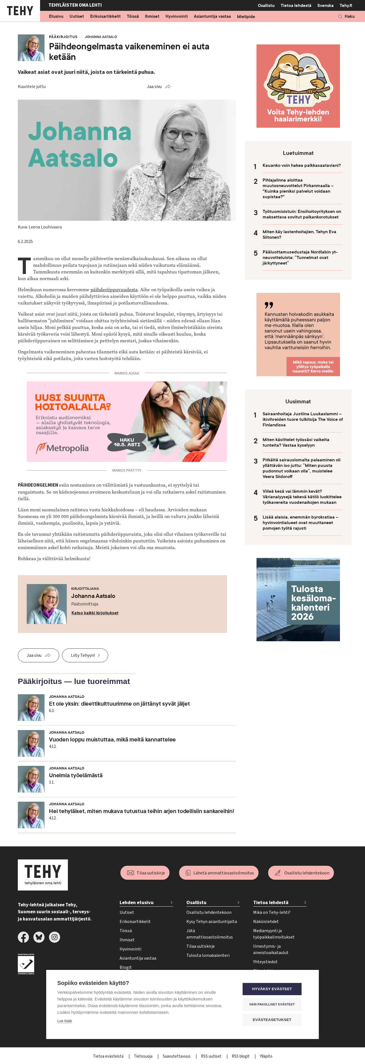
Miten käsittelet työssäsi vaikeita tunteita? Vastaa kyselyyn (296, 442)
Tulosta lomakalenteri (208, 955)
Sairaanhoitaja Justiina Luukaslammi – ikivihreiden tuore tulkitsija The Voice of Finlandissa (303, 419)
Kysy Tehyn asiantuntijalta (211, 922)
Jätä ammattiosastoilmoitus (209, 934)
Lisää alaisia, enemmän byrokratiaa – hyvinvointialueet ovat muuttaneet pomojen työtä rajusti (300, 522)
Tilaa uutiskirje (151, 873)
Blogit (126, 967)
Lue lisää (64, 1021)
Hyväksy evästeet (274, 989)
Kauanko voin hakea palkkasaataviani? (302, 165)
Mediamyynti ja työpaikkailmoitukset (274, 934)
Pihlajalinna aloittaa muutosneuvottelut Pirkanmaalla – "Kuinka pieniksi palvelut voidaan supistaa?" (298, 188)
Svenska (325, 5)
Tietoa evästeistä (108, 1056)
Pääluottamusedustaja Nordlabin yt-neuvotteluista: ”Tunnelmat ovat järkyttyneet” (300, 257)
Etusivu (56, 16)
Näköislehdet (266, 922)
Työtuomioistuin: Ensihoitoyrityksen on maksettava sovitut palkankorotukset (302, 214)
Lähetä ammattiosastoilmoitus (223, 873)
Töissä (133, 16)
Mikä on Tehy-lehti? (271, 912)
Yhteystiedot (265, 962)
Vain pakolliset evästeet (274, 1004)
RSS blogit (241, 1056)
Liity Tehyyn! (83, 655)
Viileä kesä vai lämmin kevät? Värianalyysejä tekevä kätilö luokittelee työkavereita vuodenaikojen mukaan (302, 497)
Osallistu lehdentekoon (306, 873)
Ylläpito (266, 1056)
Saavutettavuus (177, 1056)
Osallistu (266, 5)
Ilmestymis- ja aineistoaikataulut (270, 949)
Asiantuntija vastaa (212, 16)
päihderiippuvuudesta (114, 289)
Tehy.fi (346, 5)
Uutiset (77, 16)
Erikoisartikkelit (105, 16)
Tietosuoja (143, 1056)
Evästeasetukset (274, 1020)
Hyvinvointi (177, 16)
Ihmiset (152, 16)
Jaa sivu (154, 87)
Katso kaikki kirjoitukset (95, 613)
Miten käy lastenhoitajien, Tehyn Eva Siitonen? (299, 234)
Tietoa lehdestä (296, 5)
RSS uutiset (211, 1056)
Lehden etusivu (137, 902)
